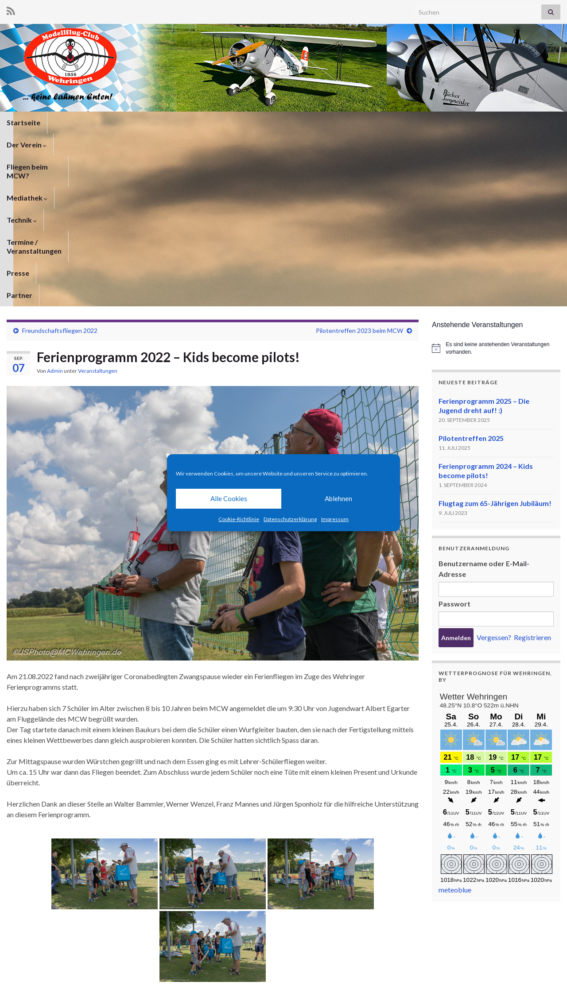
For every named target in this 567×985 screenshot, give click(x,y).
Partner (435, 122)
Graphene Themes (77, 974)
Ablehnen (338, 498)
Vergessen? (494, 464)
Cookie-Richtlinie (238, 519)
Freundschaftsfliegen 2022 (59, 158)
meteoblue (455, 717)
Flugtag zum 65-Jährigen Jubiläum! (495, 330)
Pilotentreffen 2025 (471, 265)
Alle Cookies (228, 498)
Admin (55, 198)
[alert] (496, 175)
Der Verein (74, 122)
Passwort (454, 431)
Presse (397, 122)
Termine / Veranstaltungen (328, 122)
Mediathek (206, 122)
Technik (256, 122)
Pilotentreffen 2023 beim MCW (359, 158)
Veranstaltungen (97, 198)
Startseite (23, 122)
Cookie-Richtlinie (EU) (530, 966)
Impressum (335, 519)
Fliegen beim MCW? (140, 122)
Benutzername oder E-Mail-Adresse (484, 396)
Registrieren (532, 464)
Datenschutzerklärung (290, 519)
